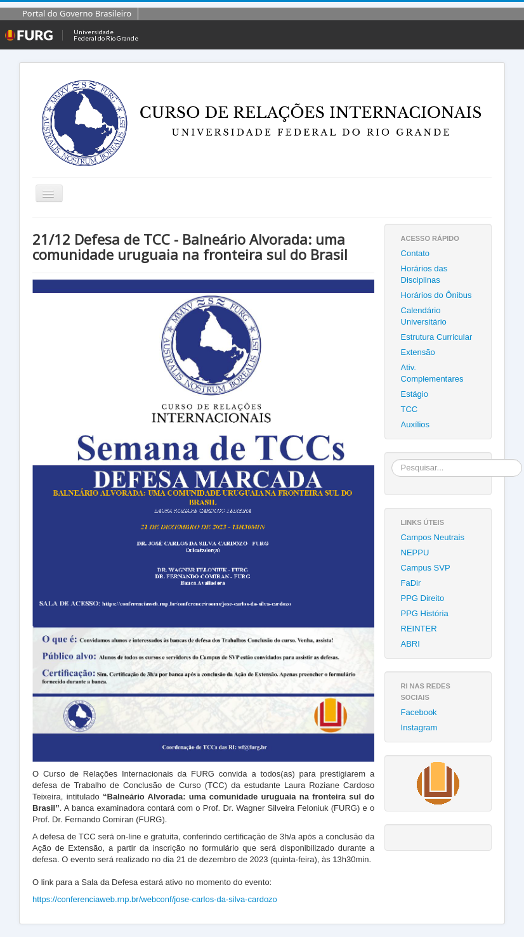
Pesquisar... (391, 459)
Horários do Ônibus (436, 295)
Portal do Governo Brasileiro (76, 13)
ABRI (410, 644)
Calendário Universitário (424, 316)
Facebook (419, 712)
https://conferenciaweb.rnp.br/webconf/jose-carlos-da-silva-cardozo (154, 899)
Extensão (418, 352)
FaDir (411, 583)
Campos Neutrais (432, 537)
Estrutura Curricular (437, 337)
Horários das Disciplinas (424, 274)
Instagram (419, 727)
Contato (415, 253)
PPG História (425, 613)
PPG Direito (423, 598)
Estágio (414, 394)
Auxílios (415, 424)
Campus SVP (425, 567)
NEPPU (415, 552)
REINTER (419, 628)
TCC (409, 409)
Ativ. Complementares (432, 373)
